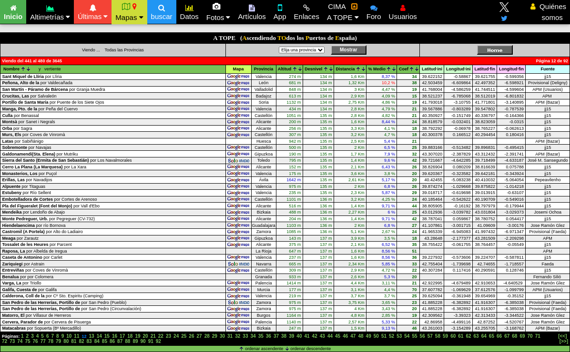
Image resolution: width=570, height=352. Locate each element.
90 (143, 341)
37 (276, 336)
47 (353, 336)
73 (12, 341)
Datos (189, 10)
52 (391, 336)
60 (453, 336)
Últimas (93, 10)
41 (306, 336)
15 (107, 336)
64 (484, 336)
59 (445, 336)
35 (261, 336)
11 (76, 336)
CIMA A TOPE (343, 11)
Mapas (129, 11)
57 (430, 336)
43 (322, 336)
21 (153, 336)
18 (129, 336)
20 (145, 336)
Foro (373, 10)
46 (345, 336)
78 (50, 341)
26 (191, 336)
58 (437, 336)
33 (245, 336)
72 (4, 341)
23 (168, 336)
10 (68, 336)
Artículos (251, 10)
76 (35, 341)
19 (137, 336)
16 (114, 336)
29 (214, 336)
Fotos (218, 11)
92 (158, 341)
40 (299, 336)
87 (119, 341)
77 (43, 341)
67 (506, 336)
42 (314, 336)
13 (91, 336)
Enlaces (306, 10)
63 (476, 336)
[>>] (564, 341)
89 (135, 341)
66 (499, 336)
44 (330, 336)
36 (268, 336)
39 (291, 336)
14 (99, 336)
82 (81, 341)
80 (66, 341)
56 (422, 336)
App (280, 10)
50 (376, 336)
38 (283, 336)
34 (252, 336)
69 (522, 336)
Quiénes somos (548, 11)
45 (337, 336)
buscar (162, 10)
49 (368, 336)
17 (122, 336)
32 (237, 336)
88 (127, 341)
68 (514, 336)
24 (176, 336)
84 (97, 341)
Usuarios (403, 10)
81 (73, 341)
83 (89, 341)
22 (160, 336)
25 (183, 336)
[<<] (562, 336)
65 (491, 336)
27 (199, 336)
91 (150, 341)
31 (230, 336)
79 (58, 341)
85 (104, 341)
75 (27, 341)
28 (207, 336)
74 (19, 341)
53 (399, 336)
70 (530, 336)
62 (468, 336)
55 (414, 336)
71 (537, 336)
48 (360, 336)
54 (406, 336)
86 (112, 341)
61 (460, 336)
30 (222, 336)
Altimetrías (50, 11)
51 (384, 336)
